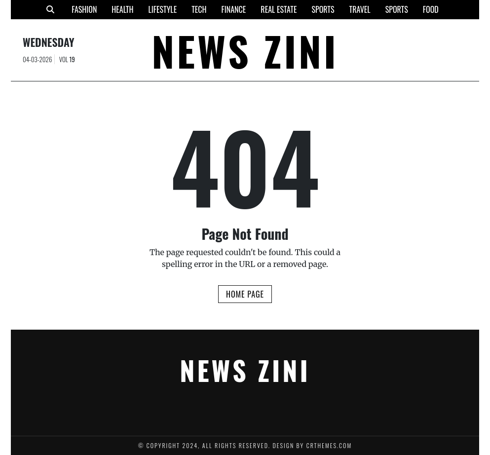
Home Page (245, 294)
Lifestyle (162, 9)
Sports (322, 9)
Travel (360, 9)
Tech (198, 9)
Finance (234, 9)
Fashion (84, 9)
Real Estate (279, 9)
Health (122, 9)
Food (431, 9)
